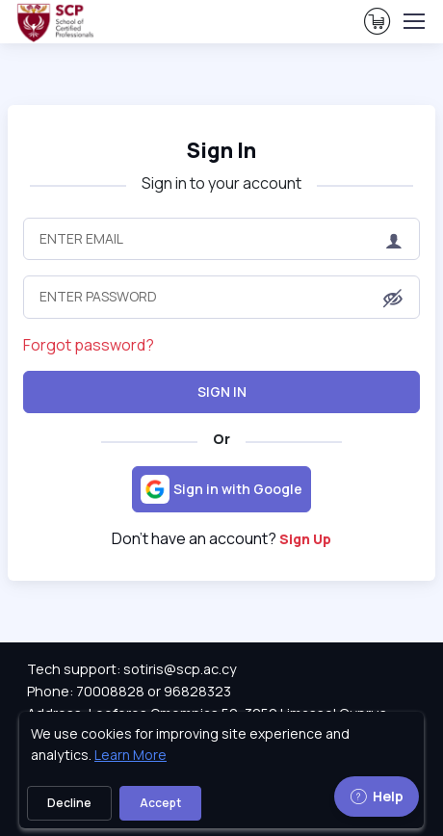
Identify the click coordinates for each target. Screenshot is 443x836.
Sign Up (305, 539)
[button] (393, 298)
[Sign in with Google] (221, 489)
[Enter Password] (221, 296)
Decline (69, 803)
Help (377, 796)
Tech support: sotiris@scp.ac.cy (132, 669)
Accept (160, 803)
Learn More (130, 754)
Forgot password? (88, 344)
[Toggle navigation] (413, 21)
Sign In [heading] (221, 150)
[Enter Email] (221, 239)
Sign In (222, 391)
